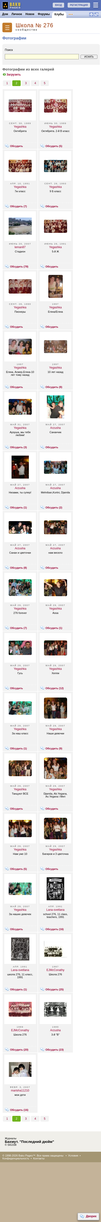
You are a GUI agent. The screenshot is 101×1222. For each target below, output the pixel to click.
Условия (73, 1155)
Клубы (59, 14)
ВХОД (58, 5)
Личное (17, 14)
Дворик (88, 1216)
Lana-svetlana (55, 909)
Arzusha (55, 428)
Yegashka (20, 126)
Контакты (39, 1158)
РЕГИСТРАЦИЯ (79, 5)
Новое (29, 14)
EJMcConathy (55, 970)
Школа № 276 (34, 25)
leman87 (19, 247)
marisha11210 (20, 1090)
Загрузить (11, 74)
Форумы (44, 14)
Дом (5, 14)
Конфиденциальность (15, 1158)
